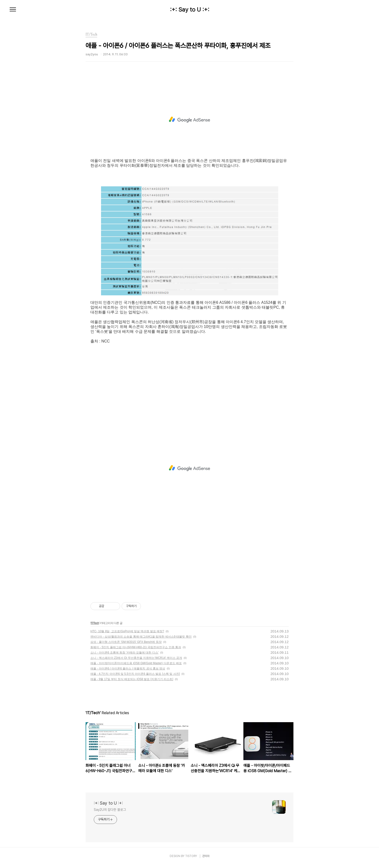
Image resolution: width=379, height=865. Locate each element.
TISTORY (191, 856)
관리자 (206, 856)
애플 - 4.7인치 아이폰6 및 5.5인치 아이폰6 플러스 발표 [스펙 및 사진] (135, 674)
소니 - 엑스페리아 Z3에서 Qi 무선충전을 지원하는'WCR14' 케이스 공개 (136, 658)
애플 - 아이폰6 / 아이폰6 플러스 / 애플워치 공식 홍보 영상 (127, 668)
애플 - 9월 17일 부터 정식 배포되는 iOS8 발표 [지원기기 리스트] (131, 679)
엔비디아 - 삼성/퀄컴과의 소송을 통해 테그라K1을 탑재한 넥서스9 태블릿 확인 (141, 636)
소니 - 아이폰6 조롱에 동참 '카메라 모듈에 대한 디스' (124, 652)
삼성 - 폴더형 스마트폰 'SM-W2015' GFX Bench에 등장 (126, 642)
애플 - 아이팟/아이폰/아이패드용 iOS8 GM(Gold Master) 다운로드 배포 (136, 663)
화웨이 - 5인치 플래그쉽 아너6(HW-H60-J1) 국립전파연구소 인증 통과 (135, 647)
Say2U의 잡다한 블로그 (110, 810)
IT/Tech (95, 623)
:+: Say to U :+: (189, 10)
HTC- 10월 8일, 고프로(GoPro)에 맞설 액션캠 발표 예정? (127, 631)
